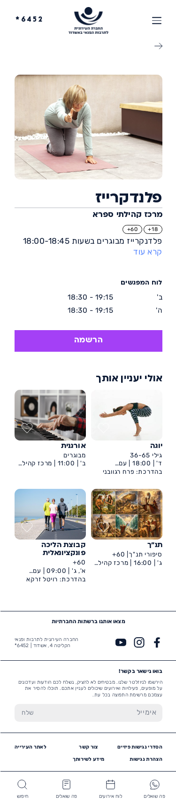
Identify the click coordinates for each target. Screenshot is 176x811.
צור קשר (87, 747)
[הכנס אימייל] (101, 713)
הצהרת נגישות (145, 759)
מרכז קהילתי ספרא (127, 215)
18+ (152, 229)
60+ (132, 229)
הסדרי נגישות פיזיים (139, 747)
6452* (29, 19)
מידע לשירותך (88, 759)
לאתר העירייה (30, 747)
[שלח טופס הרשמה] (27, 713)
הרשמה (88, 340)
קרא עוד (147, 251)
